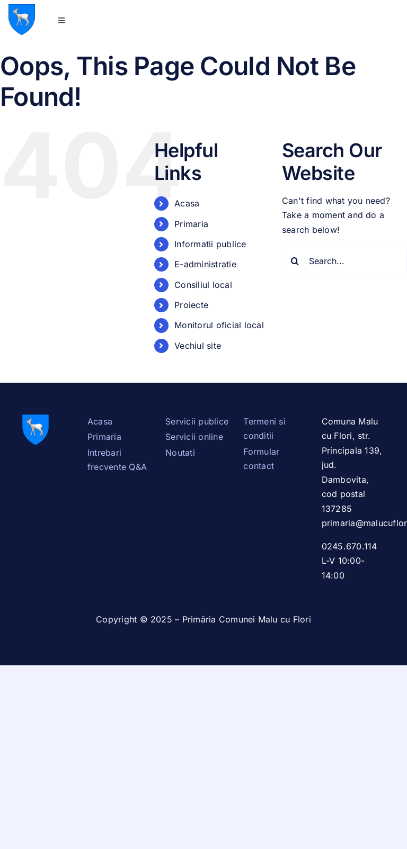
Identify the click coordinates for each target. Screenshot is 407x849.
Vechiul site (197, 345)
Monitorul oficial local (219, 325)
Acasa (186, 203)
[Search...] (344, 261)
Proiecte (191, 305)
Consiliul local (203, 284)
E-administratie (205, 264)
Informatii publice (210, 244)
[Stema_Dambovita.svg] (21, 8)
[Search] (295, 261)
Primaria (191, 224)
